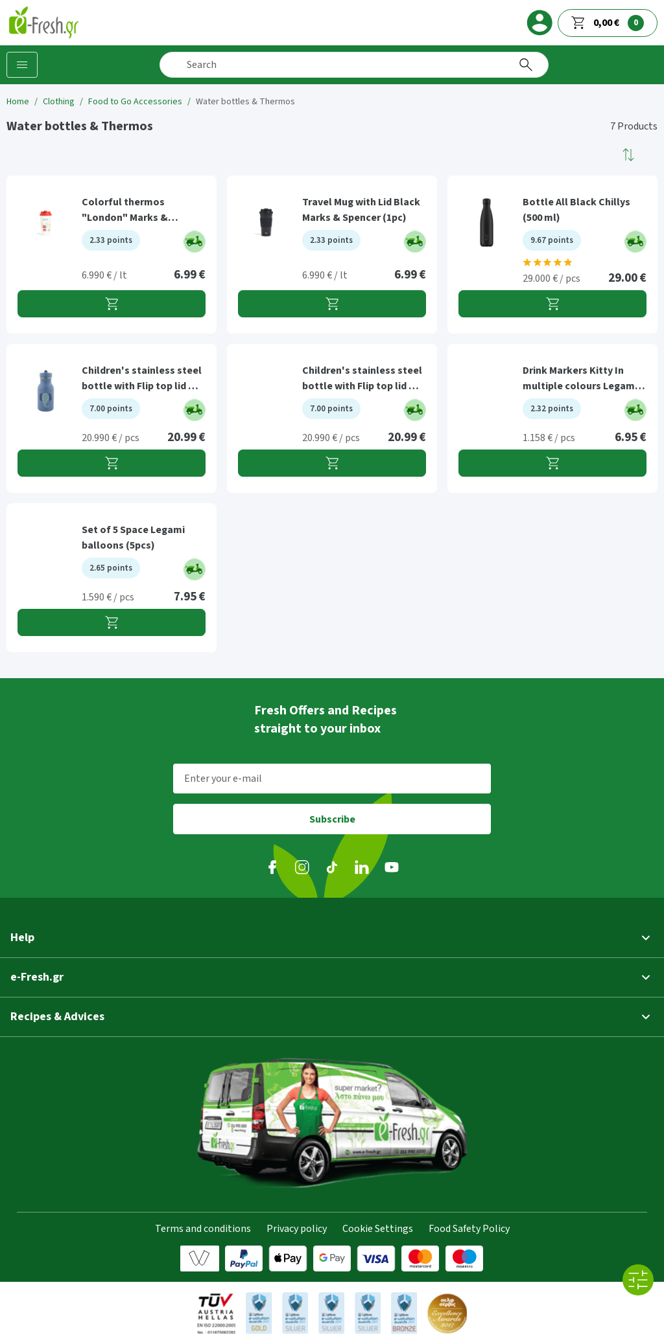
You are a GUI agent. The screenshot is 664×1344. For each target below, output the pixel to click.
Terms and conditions (203, 1228)
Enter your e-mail (223, 778)
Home (17, 101)
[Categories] (22, 65)
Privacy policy (297, 1228)
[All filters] (638, 1279)
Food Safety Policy (469, 1228)
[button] (629, 154)
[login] (539, 23)
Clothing (59, 101)
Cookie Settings (377, 1228)
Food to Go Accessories (135, 101)
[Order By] (629, 154)
